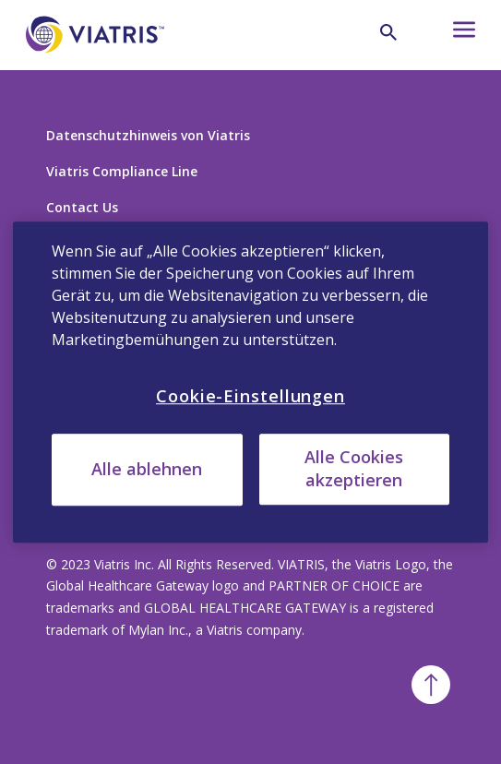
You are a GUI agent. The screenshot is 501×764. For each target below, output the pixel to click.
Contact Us (82, 207)
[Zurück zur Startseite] (95, 63)
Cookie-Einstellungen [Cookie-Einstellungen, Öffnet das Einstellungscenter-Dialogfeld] (250, 396)
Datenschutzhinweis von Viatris (148, 135)
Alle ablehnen (146, 470)
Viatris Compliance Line (121, 171)
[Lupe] (388, 32)
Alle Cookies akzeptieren (353, 468)
